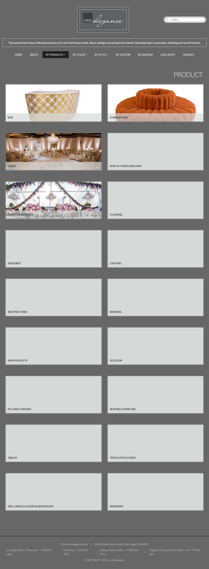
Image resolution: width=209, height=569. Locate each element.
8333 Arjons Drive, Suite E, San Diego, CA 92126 (121, 544)
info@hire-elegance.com (74, 544)
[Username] (188, 19)
